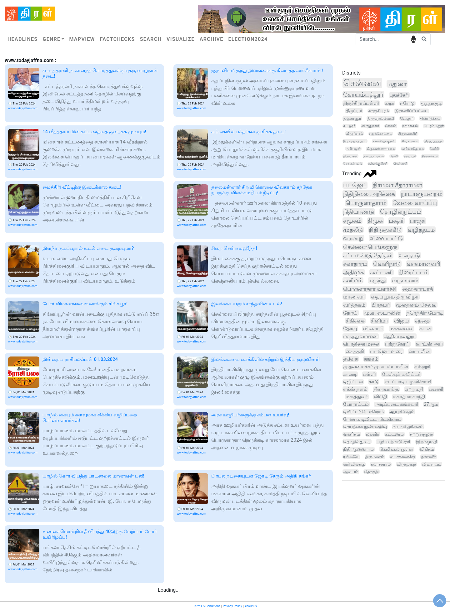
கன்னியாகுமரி (383, 141)
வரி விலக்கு (354, 464)
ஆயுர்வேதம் (401, 411)
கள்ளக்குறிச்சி (378, 163)
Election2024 (248, 39)
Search (151, 39)
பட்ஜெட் (355, 185)
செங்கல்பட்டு (352, 163)
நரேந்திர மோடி (424, 313)
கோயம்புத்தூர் (363, 94)
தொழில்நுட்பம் (400, 211)
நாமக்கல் (410, 126)
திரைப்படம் (413, 272)
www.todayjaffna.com (22, 108)
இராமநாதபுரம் (355, 141)
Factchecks (117, 39)
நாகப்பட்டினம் (373, 156)
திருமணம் (374, 456)
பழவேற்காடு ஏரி (393, 441)
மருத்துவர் (357, 397)
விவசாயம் (431, 464)
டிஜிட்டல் (353, 382)
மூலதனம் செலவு (416, 305)
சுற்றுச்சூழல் (421, 434)
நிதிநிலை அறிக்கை (369, 193)
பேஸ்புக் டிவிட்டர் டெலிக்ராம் (372, 419)
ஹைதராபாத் (417, 289)
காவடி (350, 374)
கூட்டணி (381, 272)
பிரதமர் (381, 305)
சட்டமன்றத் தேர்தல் (367, 255)
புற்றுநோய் (397, 344)
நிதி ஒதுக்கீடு (385, 229)
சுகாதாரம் (355, 263)
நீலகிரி (434, 149)
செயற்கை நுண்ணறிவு (365, 426)
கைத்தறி (355, 351)
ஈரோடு (407, 103)
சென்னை (362, 83)
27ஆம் (431, 404)
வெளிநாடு (387, 263)
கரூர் (389, 103)
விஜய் (401, 321)
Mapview (82, 39)
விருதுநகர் (370, 126)
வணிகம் (351, 434)
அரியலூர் (353, 149)
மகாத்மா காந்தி (409, 397)
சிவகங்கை (409, 141)
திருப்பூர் (354, 110)
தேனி (394, 156)
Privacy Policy (232, 606)
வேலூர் (407, 118)
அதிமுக (353, 272)
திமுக (375, 220)
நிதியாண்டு (358, 211)
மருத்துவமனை (360, 336)
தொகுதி (371, 471)
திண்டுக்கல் (430, 118)
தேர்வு (350, 329)
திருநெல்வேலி (380, 118)
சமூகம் (352, 220)
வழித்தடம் (421, 229)
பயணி (436, 389)
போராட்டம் (356, 404)
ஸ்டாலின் (420, 351)
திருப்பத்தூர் (433, 141)
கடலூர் (349, 126)
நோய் (350, 313)
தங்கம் (371, 359)
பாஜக (417, 220)
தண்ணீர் (428, 456)
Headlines (23, 39)
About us (250, 606)
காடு (373, 382)
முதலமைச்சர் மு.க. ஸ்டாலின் (375, 367)
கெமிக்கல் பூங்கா (396, 449)
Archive (211, 39)
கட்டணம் (394, 434)
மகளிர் (372, 434)
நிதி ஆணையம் (358, 449)
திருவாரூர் (350, 156)
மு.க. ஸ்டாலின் (382, 313)
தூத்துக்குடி (431, 103)
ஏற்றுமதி (414, 389)
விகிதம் (426, 449)
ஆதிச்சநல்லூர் (400, 336)
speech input (413, 39)
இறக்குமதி (426, 441)
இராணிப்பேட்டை (411, 111)
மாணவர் (354, 296)
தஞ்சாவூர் (352, 118)
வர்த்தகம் (354, 305)
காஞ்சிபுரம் (378, 111)
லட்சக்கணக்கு (402, 456)
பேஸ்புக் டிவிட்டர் (401, 374)
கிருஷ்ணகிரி (408, 134)
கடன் (425, 329)
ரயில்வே (351, 456)
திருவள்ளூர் (430, 156)
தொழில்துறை (357, 441)
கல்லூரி (422, 367)
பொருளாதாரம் (366, 202)
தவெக (350, 359)
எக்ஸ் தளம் (355, 389)
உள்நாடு (409, 255)
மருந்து (377, 280)
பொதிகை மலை (361, 344)
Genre (51, 39)
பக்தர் (396, 220)
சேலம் (390, 126)
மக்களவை (401, 329)
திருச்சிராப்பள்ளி (361, 103)
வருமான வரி (423, 263)
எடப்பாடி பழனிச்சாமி (407, 382)
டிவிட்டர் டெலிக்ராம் (363, 412)
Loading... (169, 590)
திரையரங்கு (386, 389)
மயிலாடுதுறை (412, 149)
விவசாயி (373, 329)
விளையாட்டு (386, 238)
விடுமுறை (406, 464)
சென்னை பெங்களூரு (370, 247)
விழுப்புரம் (354, 133)
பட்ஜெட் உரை (386, 351)
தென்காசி (400, 163)
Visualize (181, 39)
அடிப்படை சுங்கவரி (396, 404)
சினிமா (379, 321)
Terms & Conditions (206, 606)
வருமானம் (405, 280)
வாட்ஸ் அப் (429, 344)
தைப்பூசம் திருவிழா (395, 296)
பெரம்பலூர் (434, 126)
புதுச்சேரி (399, 95)
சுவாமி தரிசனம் (407, 426)
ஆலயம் (350, 471)
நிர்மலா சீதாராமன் (397, 185)
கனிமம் (352, 280)
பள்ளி (369, 374)
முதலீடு (353, 229)
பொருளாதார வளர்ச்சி (369, 289)
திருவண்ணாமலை (381, 149)
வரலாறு (353, 238)
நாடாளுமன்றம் (421, 193)
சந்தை (422, 321)
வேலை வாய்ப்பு (414, 202)
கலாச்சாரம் (381, 464)
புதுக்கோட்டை (380, 134)
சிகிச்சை (355, 321)
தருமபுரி (410, 156)
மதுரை (397, 84)
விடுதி (380, 397)
